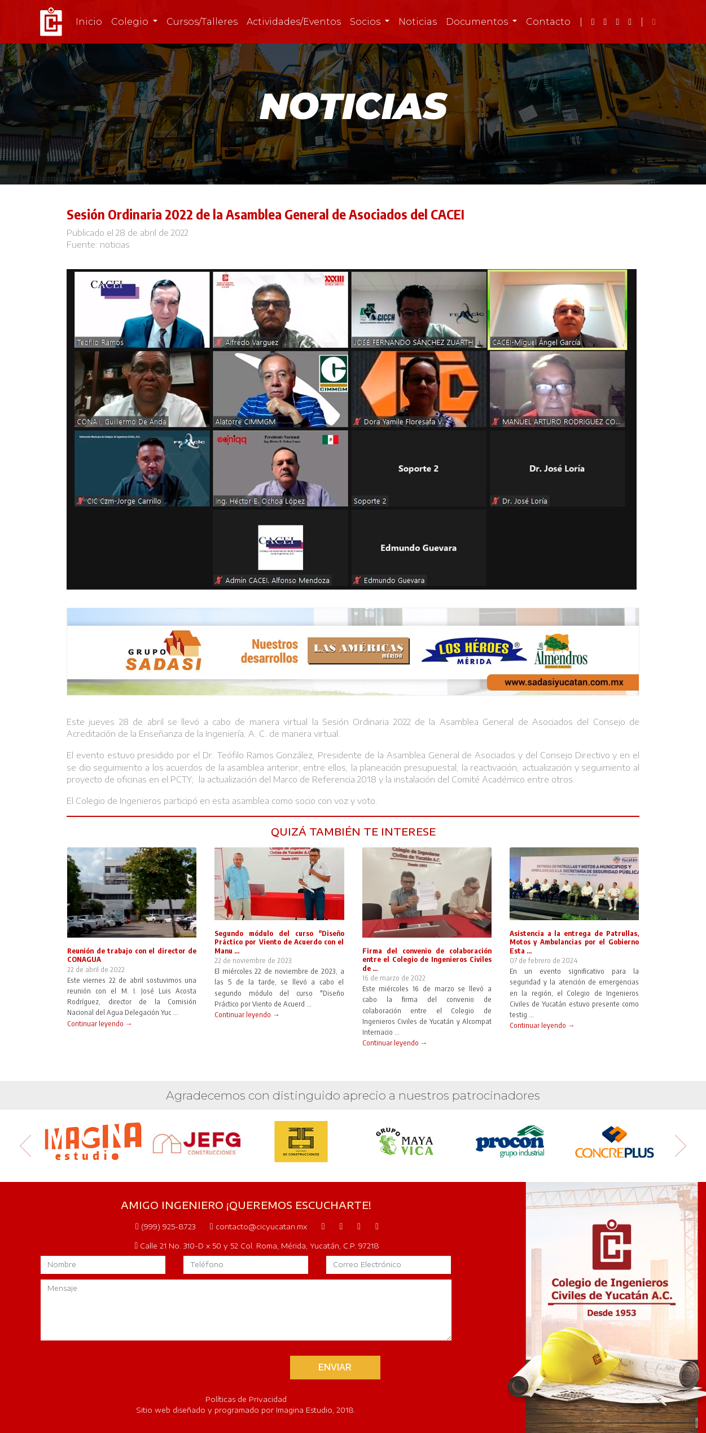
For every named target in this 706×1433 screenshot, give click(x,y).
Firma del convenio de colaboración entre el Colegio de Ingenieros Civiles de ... (427, 959)
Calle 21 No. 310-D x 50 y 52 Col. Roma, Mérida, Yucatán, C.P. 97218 (257, 1245)
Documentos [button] (478, 21)
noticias (115, 244)
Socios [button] (366, 21)
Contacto (548, 21)
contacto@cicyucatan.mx (258, 1226)
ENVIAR (335, 1367)
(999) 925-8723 (165, 1226)
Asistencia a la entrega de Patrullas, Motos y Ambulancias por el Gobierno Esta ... (574, 942)
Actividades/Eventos (294, 21)
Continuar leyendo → (100, 1023)
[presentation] (192, 1366)
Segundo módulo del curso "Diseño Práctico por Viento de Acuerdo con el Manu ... (279, 942)
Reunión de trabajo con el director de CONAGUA (131, 955)
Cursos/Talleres (202, 21)
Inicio (89, 21)
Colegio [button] (131, 21)
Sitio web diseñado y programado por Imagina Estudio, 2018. (246, 1409)
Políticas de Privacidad (246, 1399)
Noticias (417, 21)
